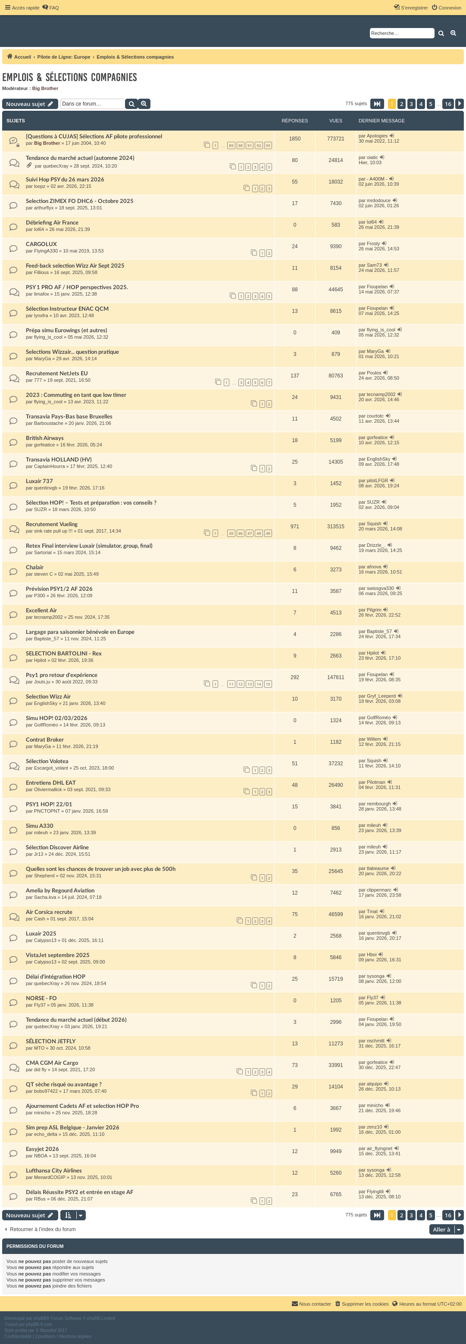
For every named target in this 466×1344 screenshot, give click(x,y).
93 (268, 145)
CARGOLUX (41, 244)
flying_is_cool (48, 337)
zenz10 (374, 1126)
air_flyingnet (379, 1148)
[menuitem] (50, 8)
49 (268, 533)
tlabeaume (378, 868)
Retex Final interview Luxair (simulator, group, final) (89, 546)
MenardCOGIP (50, 1177)
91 (249, 145)
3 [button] (411, 104)
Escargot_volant (51, 767)
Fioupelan (377, 286)
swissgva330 (380, 588)
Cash (39, 918)
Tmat (372, 911)
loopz (39, 186)
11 (231, 684)
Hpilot (40, 660)
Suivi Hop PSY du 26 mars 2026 (65, 180)
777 (38, 380)
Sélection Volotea (47, 761)
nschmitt (376, 1040)
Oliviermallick (48, 789)
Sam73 (374, 265)
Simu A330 (39, 826)
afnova (374, 566)
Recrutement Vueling (52, 524)
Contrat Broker (45, 740)
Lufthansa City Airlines (54, 1171)
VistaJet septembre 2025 (58, 955)
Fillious (41, 272)
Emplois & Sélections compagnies (69, 77)
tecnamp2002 (381, 394)
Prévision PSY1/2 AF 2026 (59, 589)
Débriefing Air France (52, 223)
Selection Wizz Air (48, 697)
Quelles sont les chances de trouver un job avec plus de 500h (100, 869)
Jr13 (38, 854)
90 (240, 145)
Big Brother (45, 88)
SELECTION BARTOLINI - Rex (64, 654)
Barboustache (48, 423)
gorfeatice (44, 444)
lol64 (39, 229)
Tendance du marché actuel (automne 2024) (80, 158)
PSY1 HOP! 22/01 (49, 804)
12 (240, 684)
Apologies (377, 135)
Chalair (35, 567)
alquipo (374, 1083)
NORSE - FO (41, 998)
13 (249, 684)
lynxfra (41, 315)
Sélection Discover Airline (57, 848)
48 (258, 533)
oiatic (372, 157)
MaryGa (42, 358)
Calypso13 (45, 940)
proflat (21, 1330)
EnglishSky (378, 459)
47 (249, 533)
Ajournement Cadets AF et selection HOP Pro (82, 1106)
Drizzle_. (376, 545)
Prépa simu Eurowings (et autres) (66, 330)
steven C (43, 574)
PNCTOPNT (47, 811)
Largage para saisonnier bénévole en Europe (80, 632)
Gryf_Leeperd (381, 696)
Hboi (372, 954)
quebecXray (56, 165)
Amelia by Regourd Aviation (60, 891)
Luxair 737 (39, 481)
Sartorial (43, 552)
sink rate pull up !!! (53, 530)
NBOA (40, 1155)
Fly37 (40, 1004)
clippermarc (379, 889)
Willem (374, 739)
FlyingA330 (46, 250)
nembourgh (379, 803)
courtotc (375, 415)
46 (240, 533)
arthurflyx (43, 207)
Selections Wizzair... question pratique (72, 352)
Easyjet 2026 (42, 1149)
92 (258, 145)
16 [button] (448, 104)
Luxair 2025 (41, 934)
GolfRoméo (46, 724)
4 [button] (420, 104)
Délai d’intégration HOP (55, 977)
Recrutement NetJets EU (57, 374)
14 (258, 684)
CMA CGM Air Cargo (52, 1063)
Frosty (373, 243)
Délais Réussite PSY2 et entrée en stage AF (79, 1192)
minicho (42, 1112)
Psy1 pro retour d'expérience (61, 675)
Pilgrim (374, 609)
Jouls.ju (42, 681)
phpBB (40, 1318)
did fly (40, 1069)
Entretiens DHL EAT (51, 783)
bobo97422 (46, 1091)
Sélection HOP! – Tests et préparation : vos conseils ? (91, 503)
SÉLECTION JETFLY (50, 1041)
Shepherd (44, 875)
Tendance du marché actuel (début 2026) (76, 1020)
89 (231, 145)
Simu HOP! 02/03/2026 (57, 718)
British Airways (45, 438)
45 (231, 533)
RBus (40, 1198)
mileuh (41, 832)
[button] (377, 104)
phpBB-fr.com (39, 1324)
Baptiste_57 (46, 638)
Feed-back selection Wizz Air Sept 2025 (75, 266)
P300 (39, 595)
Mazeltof (48, 1330)
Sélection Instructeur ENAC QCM (67, 309)
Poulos (374, 372)
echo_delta (45, 1134)
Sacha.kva (45, 897)
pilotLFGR (377, 480)
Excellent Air (41, 611)
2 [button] (401, 104)
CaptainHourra (49, 466)
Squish (374, 523)
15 (268, 684)
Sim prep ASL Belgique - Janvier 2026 (72, 1128)
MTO (39, 1048)
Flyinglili (375, 1191)
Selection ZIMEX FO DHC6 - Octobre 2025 (80, 201)
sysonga (376, 976)
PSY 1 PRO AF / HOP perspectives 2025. (77, 287)
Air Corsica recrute (49, 912)
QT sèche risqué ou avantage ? (64, 1085)
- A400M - (377, 178)
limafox (41, 293)
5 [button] (430, 104)
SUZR (40, 509)
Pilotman (376, 782)
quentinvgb (45, 487)
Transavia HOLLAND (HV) (59, 460)
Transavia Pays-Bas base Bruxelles (69, 417)
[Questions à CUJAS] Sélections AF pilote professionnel (94, 137)
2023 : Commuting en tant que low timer (76, 395)
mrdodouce (379, 200)
